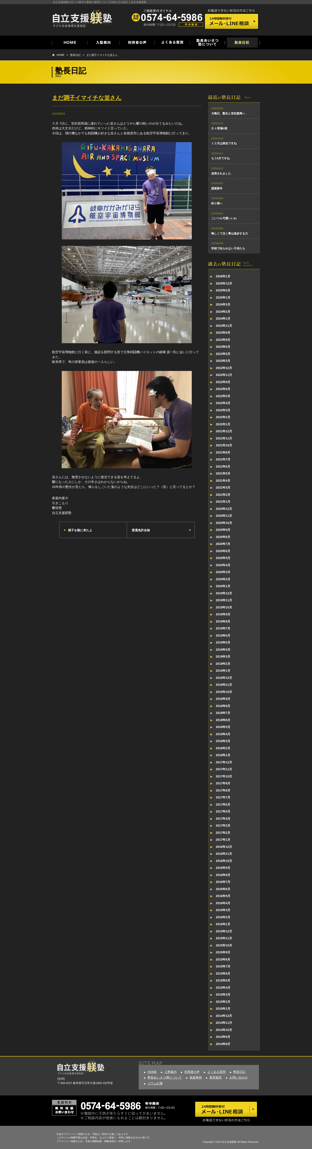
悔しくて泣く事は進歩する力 (229, 233)
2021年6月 (223, 466)
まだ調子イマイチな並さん (102, 55)
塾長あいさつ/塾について (165, 1077)
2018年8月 (223, 706)
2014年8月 (223, 1044)
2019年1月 (223, 670)
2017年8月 (223, 790)
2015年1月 (223, 1008)
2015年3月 (223, 994)
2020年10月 (224, 523)
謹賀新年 (217, 188)
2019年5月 (223, 642)
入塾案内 (170, 1072)
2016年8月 (223, 875)
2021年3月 (223, 487)
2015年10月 (224, 945)
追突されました (221, 173)
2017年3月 (223, 825)
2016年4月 (223, 903)
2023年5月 (223, 354)
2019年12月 (224, 593)
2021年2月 (223, 494)
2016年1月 (223, 924)
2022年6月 (223, 389)
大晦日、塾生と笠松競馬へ (228, 113)
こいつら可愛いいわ (224, 218)
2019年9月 (223, 614)
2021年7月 (223, 459)
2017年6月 (223, 804)
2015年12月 (224, 931)
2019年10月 (224, 607)
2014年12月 (224, 1015)
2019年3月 (223, 656)
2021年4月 (223, 480)
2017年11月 (224, 769)
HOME (60, 55)
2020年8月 (223, 537)
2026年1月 (223, 276)
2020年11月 (224, 515)
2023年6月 (223, 346)
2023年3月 (223, 360)
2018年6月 (223, 720)
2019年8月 (223, 621)
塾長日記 (75, 55)
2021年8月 (223, 452)
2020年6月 (223, 551)
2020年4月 (223, 565)
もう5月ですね (220, 158)
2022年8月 (223, 382)
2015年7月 (223, 966)
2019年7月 (223, 628)
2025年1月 (223, 297)
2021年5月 (223, 473)
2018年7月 (223, 713)
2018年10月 (224, 692)
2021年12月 (224, 431)
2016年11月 (224, 853)
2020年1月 (223, 586)
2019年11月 (224, 600)
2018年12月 (224, 677)
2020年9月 (223, 529)
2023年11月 (224, 325)
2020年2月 (223, 579)
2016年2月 (223, 917)
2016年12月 (224, 846)
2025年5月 (223, 290)
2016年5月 (223, 896)
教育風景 (216, 1077)
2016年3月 (223, 910)
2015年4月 (223, 987)
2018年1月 (223, 755)
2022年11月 (224, 375)
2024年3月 (223, 304)
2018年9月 (223, 698)
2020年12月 (224, 508)
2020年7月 (223, 544)
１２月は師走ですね (224, 143)
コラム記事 (155, 1083)
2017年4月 (223, 818)
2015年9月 (223, 952)
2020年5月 (223, 558)
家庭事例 (196, 1077)
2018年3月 (223, 741)
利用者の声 (192, 1072)
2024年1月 (223, 318)
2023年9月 (223, 332)
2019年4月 (223, 649)
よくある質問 (216, 1072)
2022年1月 (223, 424)
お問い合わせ (238, 1077)
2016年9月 (223, 867)
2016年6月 (223, 889)
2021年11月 (224, 438)
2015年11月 (224, 938)
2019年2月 (223, 663)
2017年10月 (224, 776)
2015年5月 (223, 980)
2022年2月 (223, 417)
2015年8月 (223, 959)
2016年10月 (224, 861)
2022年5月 (223, 396)
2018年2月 (223, 748)
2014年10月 (224, 1030)
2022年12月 (224, 368)
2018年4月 (223, 734)
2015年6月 (223, 973)
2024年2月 (223, 311)
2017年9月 (223, 783)
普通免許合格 (141, 530)
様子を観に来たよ (80, 530)
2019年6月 (223, 635)
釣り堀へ (217, 203)
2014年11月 (224, 1022)
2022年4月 (223, 403)
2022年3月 (223, 410)
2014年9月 (223, 1036)
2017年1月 (223, 839)
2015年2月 (223, 1001)
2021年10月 (224, 445)
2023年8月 (223, 339)
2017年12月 (224, 762)
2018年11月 (224, 684)
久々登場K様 (219, 128)
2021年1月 (223, 501)
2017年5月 (223, 811)
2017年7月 (223, 797)
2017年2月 (223, 832)
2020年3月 (223, 572)
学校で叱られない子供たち (228, 248)
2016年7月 (223, 882)
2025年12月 (224, 283)
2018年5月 (223, 727)
